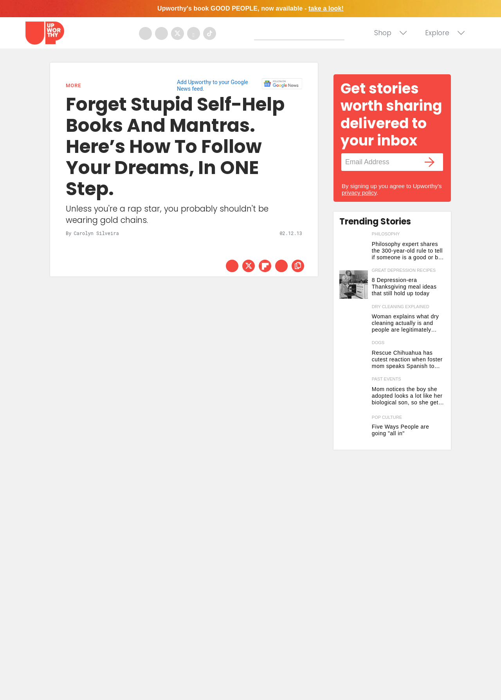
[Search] (301, 32)
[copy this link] (298, 266)
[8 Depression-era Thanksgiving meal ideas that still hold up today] (353, 284)
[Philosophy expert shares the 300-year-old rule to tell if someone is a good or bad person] (353, 248)
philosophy (386, 234)
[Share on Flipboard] (265, 266)
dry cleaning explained (400, 306)
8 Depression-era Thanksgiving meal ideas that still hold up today (404, 286)
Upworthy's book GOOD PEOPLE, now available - (250, 8)
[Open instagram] (161, 33)
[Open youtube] (193, 33)
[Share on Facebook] (232, 266)
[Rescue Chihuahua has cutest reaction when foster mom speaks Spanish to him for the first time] (353, 357)
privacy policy (359, 192)
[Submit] (260, 34)
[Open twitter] (177, 33)
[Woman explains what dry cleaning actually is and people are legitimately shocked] (353, 321)
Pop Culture (387, 417)
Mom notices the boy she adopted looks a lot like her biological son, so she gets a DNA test (407, 396)
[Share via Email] (281, 266)
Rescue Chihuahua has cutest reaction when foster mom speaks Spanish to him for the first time (407, 360)
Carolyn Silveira (96, 233)
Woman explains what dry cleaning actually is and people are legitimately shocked (405, 323)
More (73, 85)
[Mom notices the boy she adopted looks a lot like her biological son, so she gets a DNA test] (353, 393)
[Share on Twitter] (248, 266)
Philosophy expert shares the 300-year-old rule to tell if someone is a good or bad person (408, 251)
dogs (378, 342)
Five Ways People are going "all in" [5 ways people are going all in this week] (400, 430)
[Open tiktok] (209, 33)
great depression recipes (404, 270)
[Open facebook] (145, 33)
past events (386, 379)
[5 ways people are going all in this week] (353, 429)
